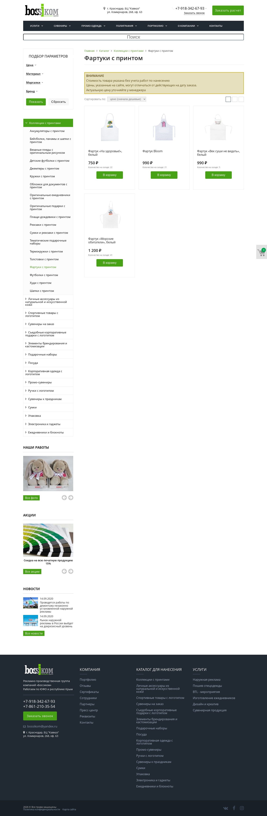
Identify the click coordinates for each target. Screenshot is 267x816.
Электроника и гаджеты (44, 424)
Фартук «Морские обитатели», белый (102, 240)
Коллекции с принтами (45, 123)
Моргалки (33, 82)
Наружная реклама (206, 679)
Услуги (34, 25)
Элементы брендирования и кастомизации (46, 344)
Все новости (34, 633)
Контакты (215, 25)
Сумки (32, 407)
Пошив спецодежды (207, 685)
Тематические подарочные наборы (48, 242)
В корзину (109, 175)
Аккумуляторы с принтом (47, 131)
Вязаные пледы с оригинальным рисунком (47, 151)
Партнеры (87, 704)
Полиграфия (124, 25)
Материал (33, 73)
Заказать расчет (228, 10)
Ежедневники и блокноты (46, 432)
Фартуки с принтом (43, 267)
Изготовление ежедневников (214, 697)
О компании (186, 25)
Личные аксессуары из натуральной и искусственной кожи (46, 301)
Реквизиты (87, 716)
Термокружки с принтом (46, 251)
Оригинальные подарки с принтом (47, 207)
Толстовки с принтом (44, 259)
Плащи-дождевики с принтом (50, 217)
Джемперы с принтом (44, 168)
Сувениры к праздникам (45, 399)
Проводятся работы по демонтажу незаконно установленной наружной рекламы (56, 607)
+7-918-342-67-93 (189, 8)
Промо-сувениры (40, 382)
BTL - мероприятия (206, 691)
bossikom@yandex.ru (42, 726)
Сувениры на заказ (41, 324)
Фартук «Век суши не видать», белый (218, 153)
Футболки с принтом (44, 275)
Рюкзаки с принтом (43, 224)
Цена (29, 65)
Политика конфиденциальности (41, 809)
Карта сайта (69, 809)
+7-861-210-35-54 (39, 706)
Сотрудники (88, 697)
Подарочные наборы (42, 354)
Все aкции (32, 571)
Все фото (31, 498)
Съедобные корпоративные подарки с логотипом (45, 333)
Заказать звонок (194, 13)
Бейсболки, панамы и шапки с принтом (50, 140)
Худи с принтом (40, 283)
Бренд (30, 91)
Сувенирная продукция (210, 710)
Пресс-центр (89, 710)
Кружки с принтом (42, 176)
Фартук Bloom (153, 151)
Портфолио (155, 25)
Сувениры (60, 25)
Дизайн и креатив (205, 704)
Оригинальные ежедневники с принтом (50, 196)
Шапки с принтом (42, 291)
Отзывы (85, 685)
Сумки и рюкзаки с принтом (49, 232)
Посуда (33, 363)
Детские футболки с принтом (49, 160)
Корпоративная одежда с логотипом (43, 372)
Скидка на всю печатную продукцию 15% (48, 562)
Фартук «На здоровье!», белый (105, 153)
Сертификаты (89, 691)
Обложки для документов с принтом (48, 185)
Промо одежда (91, 25)
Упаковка (34, 415)
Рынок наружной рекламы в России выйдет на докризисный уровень (56, 623)
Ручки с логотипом (41, 390)
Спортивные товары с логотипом (41, 314)
